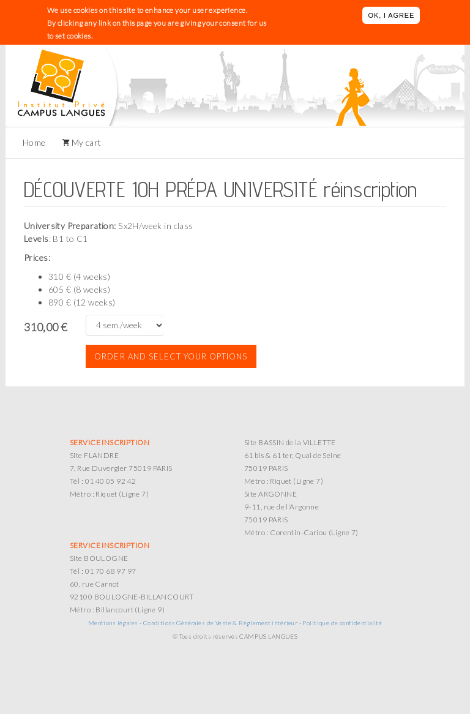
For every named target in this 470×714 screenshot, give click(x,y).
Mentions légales (113, 622)
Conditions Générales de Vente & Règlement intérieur (220, 622)
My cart (85, 142)
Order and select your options (170, 356)
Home (34, 142)
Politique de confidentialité (342, 622)
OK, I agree (391, 15)
